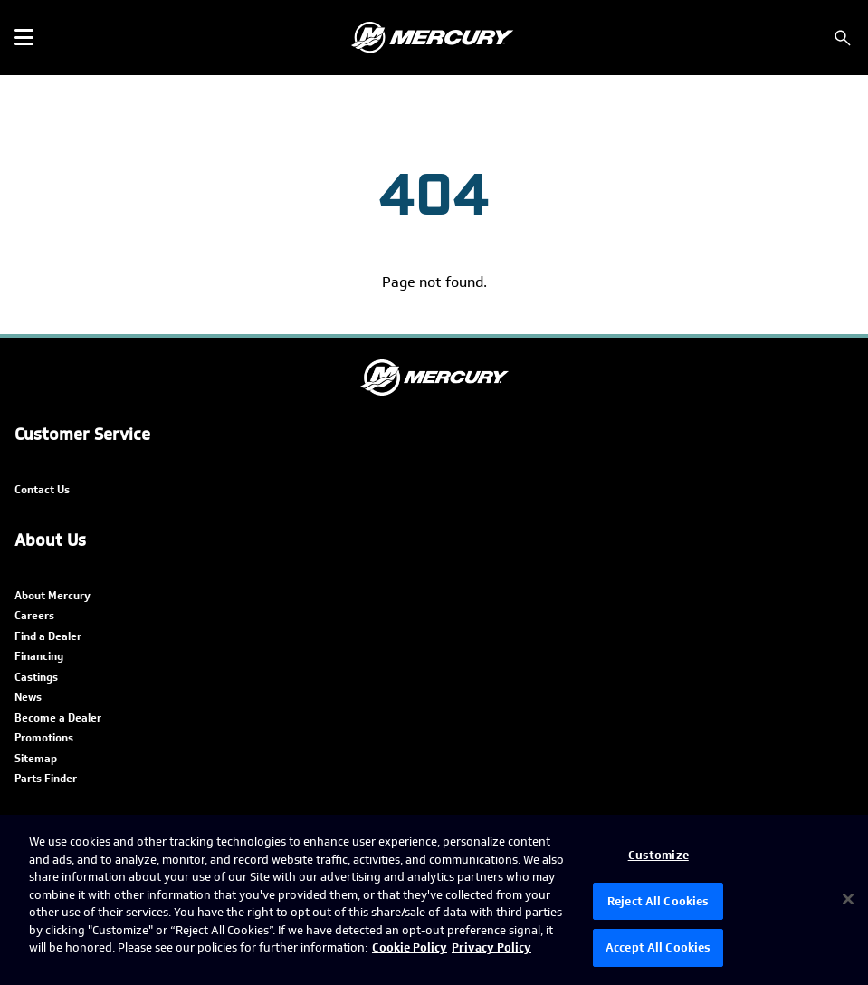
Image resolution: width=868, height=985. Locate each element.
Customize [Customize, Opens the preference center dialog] (658, 855)
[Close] (848, 899)
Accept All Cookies (658, 947)
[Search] (843, 38)
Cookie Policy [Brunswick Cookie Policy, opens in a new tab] (409, 947)
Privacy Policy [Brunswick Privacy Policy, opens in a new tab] (491, 947)
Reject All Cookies (658, 901)
